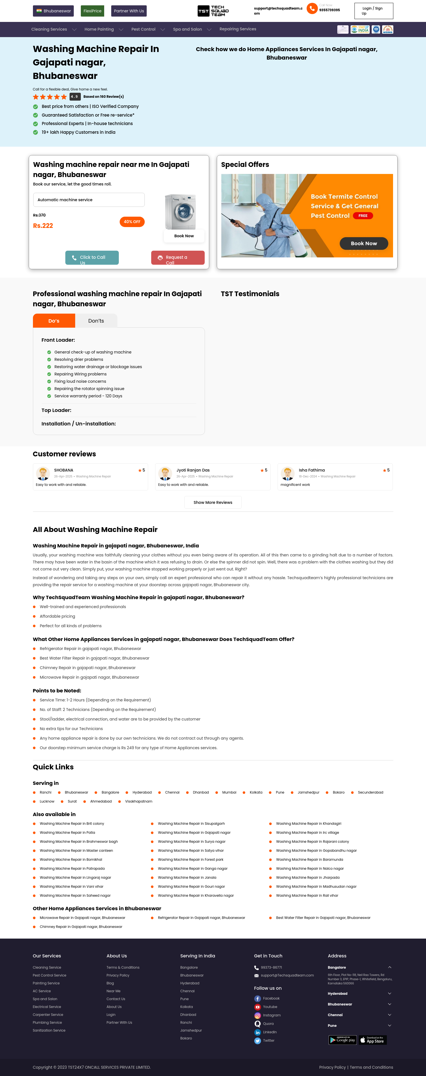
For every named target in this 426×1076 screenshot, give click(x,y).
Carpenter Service (48, 1014)
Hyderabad (142, 792)
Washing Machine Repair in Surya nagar (192, 841)
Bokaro (338, 792)
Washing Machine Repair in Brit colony (72, 823)
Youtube (265, 1006)
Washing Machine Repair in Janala (187, 877)
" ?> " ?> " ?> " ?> (89, 200)
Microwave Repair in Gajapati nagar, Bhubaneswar (83, 917)
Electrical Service (47, 1006)
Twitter (264, 1040)
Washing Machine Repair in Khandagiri (308, 823)
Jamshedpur (309, 792)
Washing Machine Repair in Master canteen (76, 850)
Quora (264, 1023)
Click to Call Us (92, 259)
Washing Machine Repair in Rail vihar (307, 895)
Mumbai (229, 792)
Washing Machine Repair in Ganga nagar (193, 868)
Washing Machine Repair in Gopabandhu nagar (316, 850)
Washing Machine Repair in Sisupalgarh (191, 823)
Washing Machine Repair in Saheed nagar (75, 895)
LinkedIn (265, 1032)
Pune (280, 792)
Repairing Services (238, 29)
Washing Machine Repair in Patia (67, 832)
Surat (72, 801)
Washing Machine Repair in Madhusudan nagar (316, 886)
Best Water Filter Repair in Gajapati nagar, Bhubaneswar (323, 917)
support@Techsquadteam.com (287, 975)
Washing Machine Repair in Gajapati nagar (194, 832)
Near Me (114, 991)
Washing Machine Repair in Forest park (190, 859)
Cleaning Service (47, 967)
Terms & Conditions (123, 967)
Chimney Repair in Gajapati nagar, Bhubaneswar (81, 926)
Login (111, 1014)
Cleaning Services (55, 29)
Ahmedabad (101, 801)
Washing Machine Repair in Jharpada (308, 877)
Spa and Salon (193, 29)
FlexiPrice (92, 11)
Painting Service (46, 983)
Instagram (267, 1015)
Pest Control (148, 29)
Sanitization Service (49, 1030)
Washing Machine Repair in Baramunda (309, 859)
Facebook (267, 998)
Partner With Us (129, 11)
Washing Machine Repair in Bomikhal (71, 859)
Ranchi (46, 792)
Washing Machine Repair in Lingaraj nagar (75, 877)
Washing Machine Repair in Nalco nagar (310, 868)
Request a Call (176, 259)
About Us (114, 1006)
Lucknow (47, 801)
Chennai (172, 792)
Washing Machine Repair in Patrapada (72, 868)
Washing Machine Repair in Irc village (307, 832)
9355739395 (329, 10)
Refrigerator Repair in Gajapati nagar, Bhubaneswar (201, 917)
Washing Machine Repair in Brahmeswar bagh (79, 841)
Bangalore (110, 792)
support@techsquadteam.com (278, 11)
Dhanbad (201, 792)
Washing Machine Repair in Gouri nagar (191, 886)
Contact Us (116, 998)
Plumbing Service (47, 1022)
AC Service (42, 991)
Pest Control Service (49, 975)
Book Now (184, 236)
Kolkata (256, 792)
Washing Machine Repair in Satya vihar (191, 850)
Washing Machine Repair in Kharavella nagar (196, 895)
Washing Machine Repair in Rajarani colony (312, 841)
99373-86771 (271, 967)
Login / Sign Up (372, 11)
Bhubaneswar (76, 792)
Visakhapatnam (138, 801)
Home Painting (104, 29)
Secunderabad (370, 792)
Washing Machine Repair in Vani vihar (72, 886)
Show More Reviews (213, 502)
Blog (110, 983)
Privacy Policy (118, 975)
